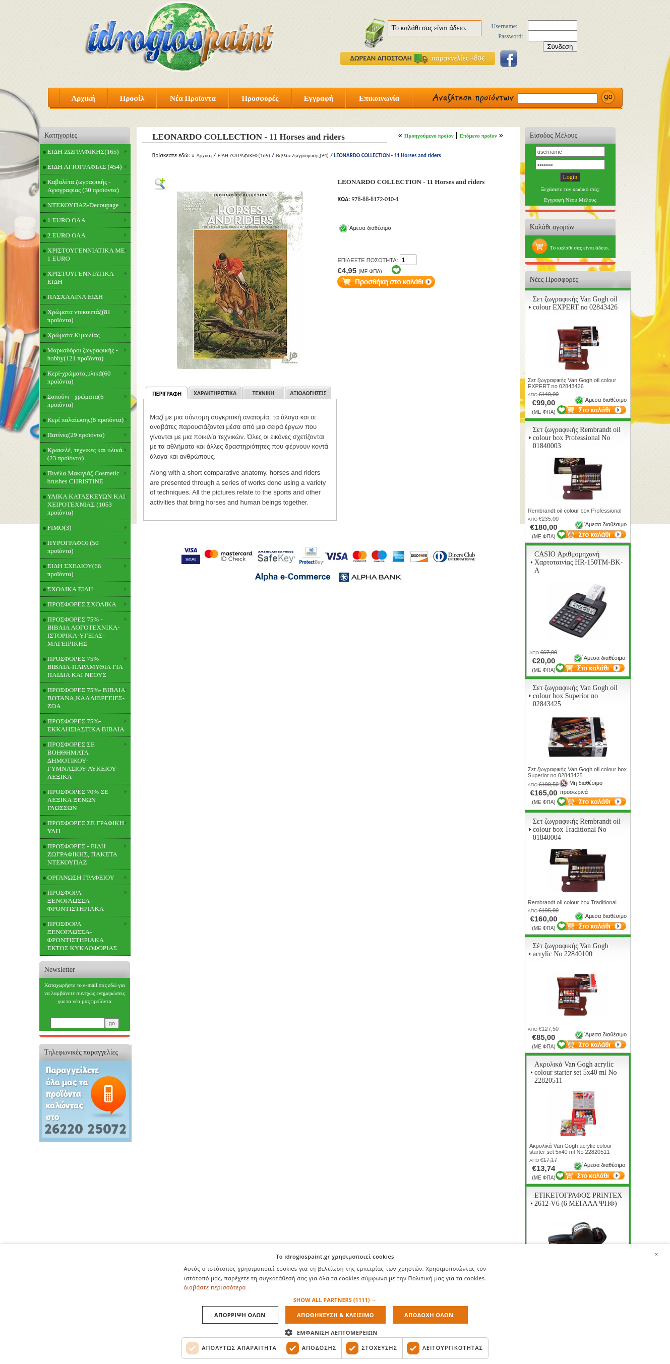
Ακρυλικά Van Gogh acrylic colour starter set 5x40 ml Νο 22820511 (575, 1072)
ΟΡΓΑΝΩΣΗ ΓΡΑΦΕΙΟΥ (80, 877)
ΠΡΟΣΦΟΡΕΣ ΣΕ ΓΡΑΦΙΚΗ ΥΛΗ (85, 827)
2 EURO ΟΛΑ (66, 235)
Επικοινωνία (379, 98)
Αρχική (83, 98)
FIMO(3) (59, 527)
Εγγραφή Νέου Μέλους (570, 200)
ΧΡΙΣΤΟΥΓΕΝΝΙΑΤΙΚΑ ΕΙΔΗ (80, 277)
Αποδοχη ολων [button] (428, 1315)
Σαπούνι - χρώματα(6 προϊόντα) (75, 400)
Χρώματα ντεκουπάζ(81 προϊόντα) (78, 316)
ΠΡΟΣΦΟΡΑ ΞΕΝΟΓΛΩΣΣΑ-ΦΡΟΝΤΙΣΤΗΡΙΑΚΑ (75, 900)
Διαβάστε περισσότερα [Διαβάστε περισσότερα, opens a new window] (215, 1287)
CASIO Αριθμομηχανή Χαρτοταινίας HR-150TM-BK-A (578, 562)
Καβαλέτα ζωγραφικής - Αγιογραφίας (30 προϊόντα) (83, 186)
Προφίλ (132, 98)
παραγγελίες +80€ (449, 58)
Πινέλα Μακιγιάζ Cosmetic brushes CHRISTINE (83, 477)
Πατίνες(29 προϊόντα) (76, 435)
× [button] (656, 1254)
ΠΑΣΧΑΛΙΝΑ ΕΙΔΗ (75, 296)
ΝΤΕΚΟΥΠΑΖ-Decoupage (82, 205)
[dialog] (335, 1304)
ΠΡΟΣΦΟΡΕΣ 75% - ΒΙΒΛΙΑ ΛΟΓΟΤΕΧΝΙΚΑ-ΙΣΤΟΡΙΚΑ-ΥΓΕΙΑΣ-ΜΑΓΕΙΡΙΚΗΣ (83, 631)
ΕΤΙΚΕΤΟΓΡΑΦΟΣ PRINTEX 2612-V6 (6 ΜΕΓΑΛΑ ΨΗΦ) (578, 1199)
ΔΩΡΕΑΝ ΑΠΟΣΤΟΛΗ (381, 58)
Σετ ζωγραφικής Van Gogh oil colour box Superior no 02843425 (575, 696)
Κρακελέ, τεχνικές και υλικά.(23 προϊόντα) (85, 454)
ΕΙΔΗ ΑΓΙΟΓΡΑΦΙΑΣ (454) (84, 166)
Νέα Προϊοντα (193, 98)
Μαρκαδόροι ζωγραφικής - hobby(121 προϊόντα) (82, 354)
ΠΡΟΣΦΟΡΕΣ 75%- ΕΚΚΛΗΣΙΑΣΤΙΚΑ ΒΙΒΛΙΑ (86, 725)
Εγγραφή (318, 98)
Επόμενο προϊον (478, 136)
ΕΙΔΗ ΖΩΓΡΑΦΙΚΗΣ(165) (83, 151)
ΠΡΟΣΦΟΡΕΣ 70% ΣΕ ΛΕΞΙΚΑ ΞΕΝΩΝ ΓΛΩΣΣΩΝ (77, 800)
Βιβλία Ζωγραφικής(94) (302, 155)
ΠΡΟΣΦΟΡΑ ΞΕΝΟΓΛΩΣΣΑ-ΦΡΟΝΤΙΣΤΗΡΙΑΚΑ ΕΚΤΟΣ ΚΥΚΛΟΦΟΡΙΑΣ (82, 936)
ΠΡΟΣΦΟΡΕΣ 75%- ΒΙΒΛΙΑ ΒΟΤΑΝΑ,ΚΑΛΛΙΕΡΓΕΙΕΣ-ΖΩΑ (86, 698)
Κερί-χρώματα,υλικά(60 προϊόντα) (79, 377)
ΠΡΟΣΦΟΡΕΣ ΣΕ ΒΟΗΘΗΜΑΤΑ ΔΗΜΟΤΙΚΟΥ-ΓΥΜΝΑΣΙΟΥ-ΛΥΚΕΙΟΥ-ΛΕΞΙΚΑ (82, 760)
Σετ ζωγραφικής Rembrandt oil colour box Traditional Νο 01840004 (577, 829)
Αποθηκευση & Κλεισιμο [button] (335, 1315)
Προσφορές (259, 98)
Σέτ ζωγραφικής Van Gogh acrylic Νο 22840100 (570, 950)
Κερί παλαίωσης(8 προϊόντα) (85, 419)
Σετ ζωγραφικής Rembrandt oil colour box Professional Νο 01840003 (577, 438)
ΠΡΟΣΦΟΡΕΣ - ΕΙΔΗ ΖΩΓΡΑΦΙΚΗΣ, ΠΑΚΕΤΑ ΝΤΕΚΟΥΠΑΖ (82, 854)
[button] (335, 1300)
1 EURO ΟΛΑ (66, 220)
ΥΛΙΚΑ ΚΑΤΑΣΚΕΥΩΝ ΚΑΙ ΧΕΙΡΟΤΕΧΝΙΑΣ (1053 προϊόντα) (86, 504)
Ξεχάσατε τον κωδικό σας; (570, 189)
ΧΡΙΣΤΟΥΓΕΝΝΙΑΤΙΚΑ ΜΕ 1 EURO (86, 254)
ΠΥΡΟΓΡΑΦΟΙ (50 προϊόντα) (73, 546)
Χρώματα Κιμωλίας (73, 335)
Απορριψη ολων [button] (240, 1315)
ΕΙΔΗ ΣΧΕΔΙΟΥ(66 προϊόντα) (74, 570)
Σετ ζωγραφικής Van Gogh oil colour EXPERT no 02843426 (575, 303)
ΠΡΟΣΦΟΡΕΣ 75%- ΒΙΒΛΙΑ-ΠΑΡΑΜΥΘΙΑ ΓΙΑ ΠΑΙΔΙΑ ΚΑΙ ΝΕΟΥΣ (85, 666)
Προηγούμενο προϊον (429, 136)
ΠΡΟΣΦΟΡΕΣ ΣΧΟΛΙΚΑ (81, 604)
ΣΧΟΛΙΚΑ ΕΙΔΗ (70, 589)
